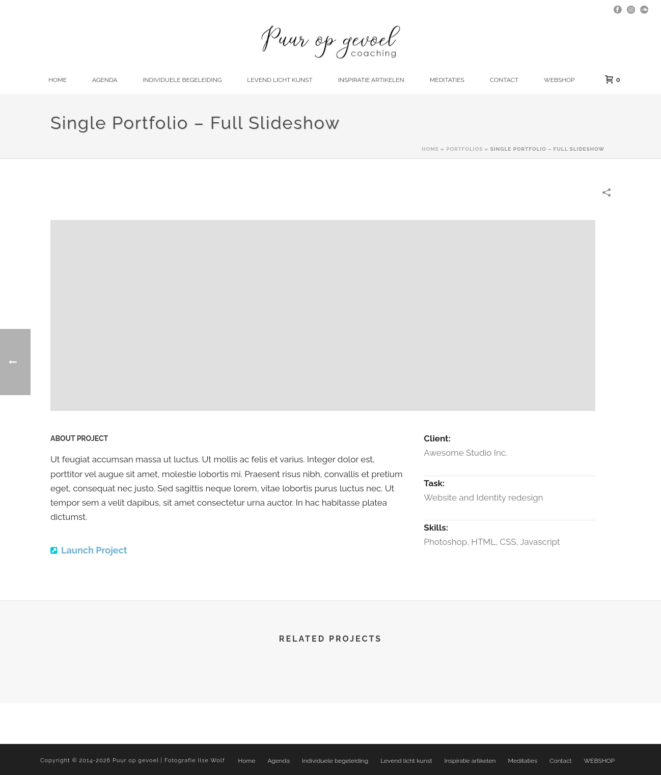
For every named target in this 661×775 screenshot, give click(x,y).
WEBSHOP (559, 80)
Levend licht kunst (279, 80)
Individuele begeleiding (182, 80)
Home (57, 80)
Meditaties (447, 80)
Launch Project (94, 550)
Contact (504, 80)
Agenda (104, 80)
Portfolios (464, 149)
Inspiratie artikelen (371, 80)
